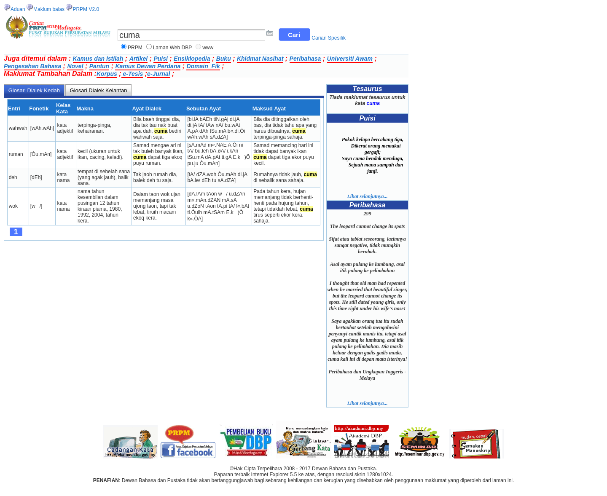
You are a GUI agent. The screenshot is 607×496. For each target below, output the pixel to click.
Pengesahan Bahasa (32, 66)
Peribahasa (305, 58)
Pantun (99, 66)
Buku (223, 58)
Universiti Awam (350, 58)
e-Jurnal (158, 73)
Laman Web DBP (172, 48)
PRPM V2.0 (86, 9)
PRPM (135, 48)
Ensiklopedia (192, 58)
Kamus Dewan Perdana (147, 66)
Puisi (160, 58)
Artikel (138, 58)
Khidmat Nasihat (260, 58)
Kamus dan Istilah (98, 58)
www (207, 48)
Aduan (18, 9)
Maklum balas (48, 9)
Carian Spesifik (329, 38)
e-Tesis (132, 73)
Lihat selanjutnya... (367, 196)
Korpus (107, 73)
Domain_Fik (203, 66)
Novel (75, 66)
